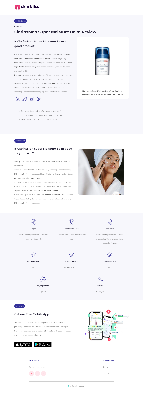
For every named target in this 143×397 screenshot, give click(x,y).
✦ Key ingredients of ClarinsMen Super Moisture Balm (38, 119)
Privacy (106, 373)
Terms (105, 367)
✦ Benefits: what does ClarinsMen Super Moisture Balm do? (40, 115)
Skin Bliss (34, 361)
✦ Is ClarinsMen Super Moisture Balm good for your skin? (39, 111)
